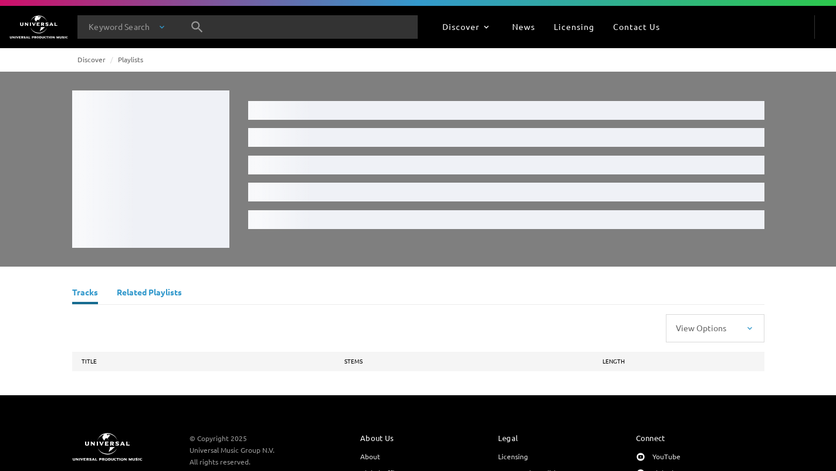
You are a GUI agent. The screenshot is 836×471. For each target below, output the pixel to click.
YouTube (666, 456)
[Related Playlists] (149, 293)
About (370, 456)
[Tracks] (85, 293)
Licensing (513, 456)
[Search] (197, 27)
